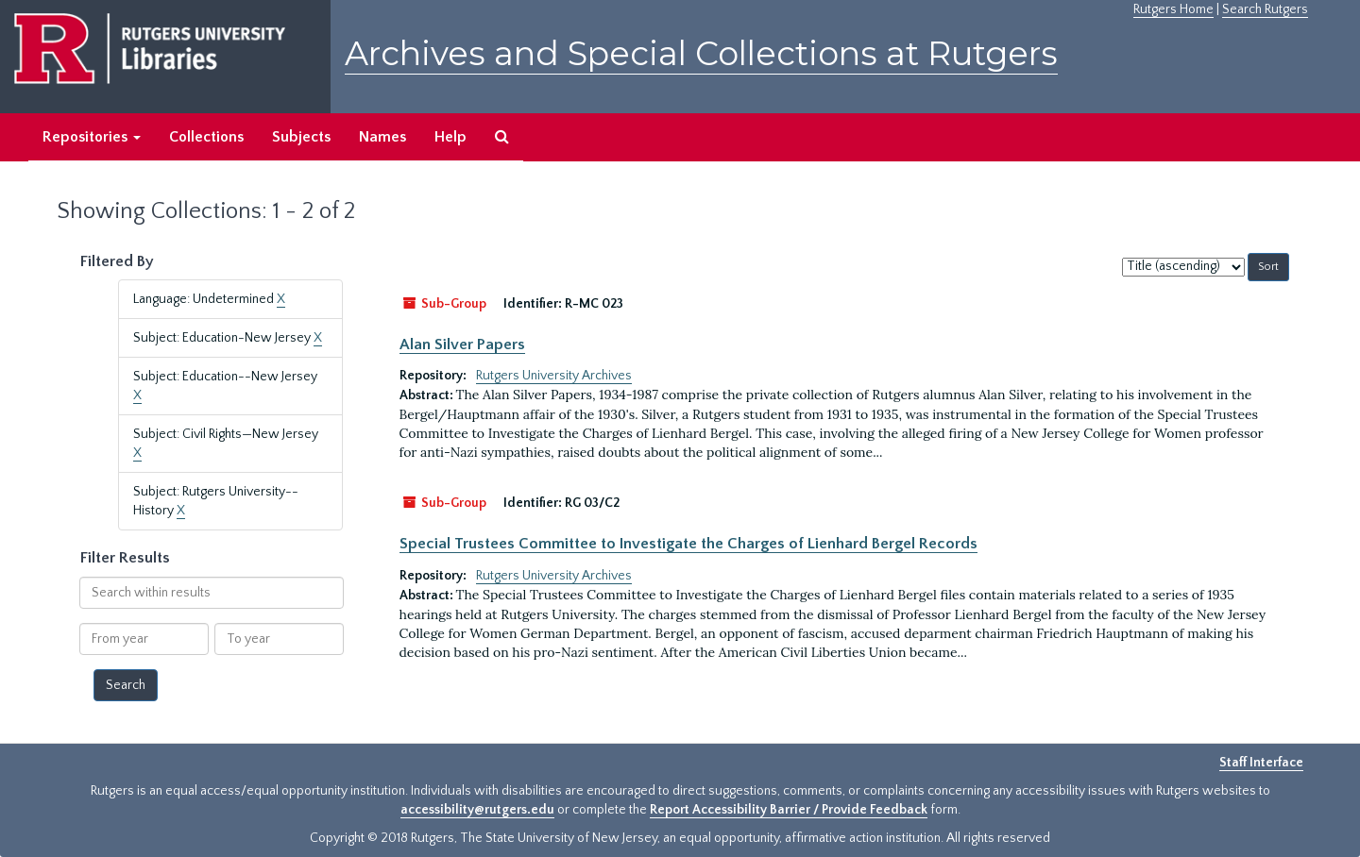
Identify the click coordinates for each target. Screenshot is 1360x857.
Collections (206, 136)
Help (450, 136)
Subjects (301, 136)
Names (382, 136)
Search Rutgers (1265, 9)
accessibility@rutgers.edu (477, 809)
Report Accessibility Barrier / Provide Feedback (788, 809)
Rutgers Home (1173, 9)
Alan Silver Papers (462, 344)
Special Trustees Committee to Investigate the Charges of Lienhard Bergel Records (689, 543)
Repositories (91, 136)
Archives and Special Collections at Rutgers (701, 53)
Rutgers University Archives (554, 375)
